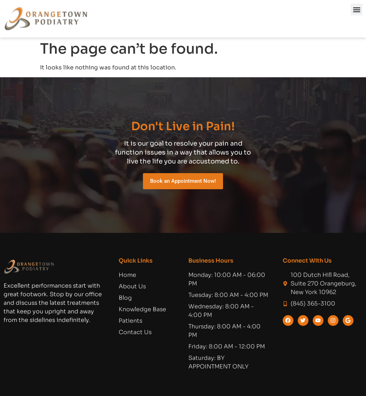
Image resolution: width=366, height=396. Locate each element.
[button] (356, 9)
